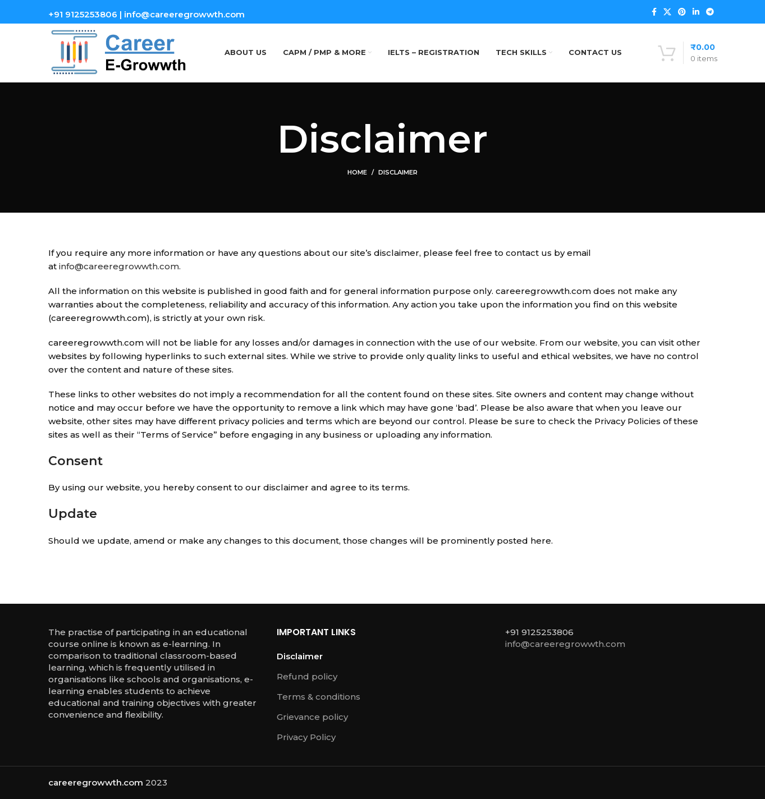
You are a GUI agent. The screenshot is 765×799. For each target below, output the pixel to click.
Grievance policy (312, 716)
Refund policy (307, 676)
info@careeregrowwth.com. (120, 266)
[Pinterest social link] (682, 11)
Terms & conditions (318, 696)
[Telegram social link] (710, 11)
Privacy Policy (306, 737)
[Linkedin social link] (696, 11)
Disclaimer (300, 656)
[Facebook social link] (654, 11)
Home (357, 172)
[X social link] (667, 11)
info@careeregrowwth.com (184, 14)
